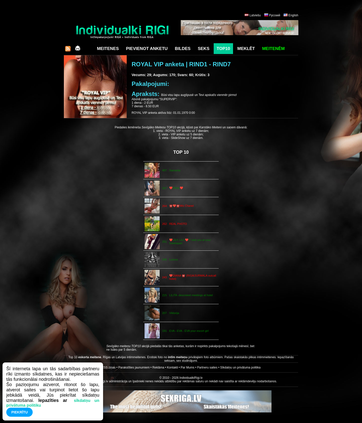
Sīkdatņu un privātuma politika (240, 367)
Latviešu (255, 15)
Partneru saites (207, 367)
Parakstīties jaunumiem (134, 367)
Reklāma (158, 367)
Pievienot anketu (147, 48)
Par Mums (188, 367)
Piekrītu (19, 412)
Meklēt (246, 48)
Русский (274, 15)
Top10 (223, 48)
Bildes (183, 48)
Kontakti (172, 367)
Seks (203, 48)
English (293, 15)
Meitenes (108, 48)
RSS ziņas (109, 367)
